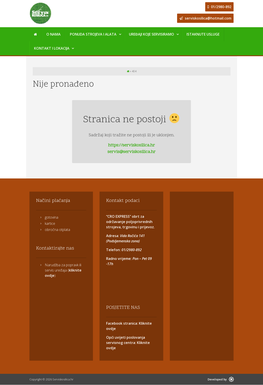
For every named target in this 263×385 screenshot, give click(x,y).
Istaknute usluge (203, 34)
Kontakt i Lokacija (51, 48)
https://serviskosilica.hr (131, 145)
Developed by (221, 379)
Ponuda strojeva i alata (93, 34)
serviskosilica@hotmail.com (205, 18)
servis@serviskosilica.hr (131, 152)
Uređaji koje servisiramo (151, 34)
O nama (53, 34)
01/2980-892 (219, 6)
